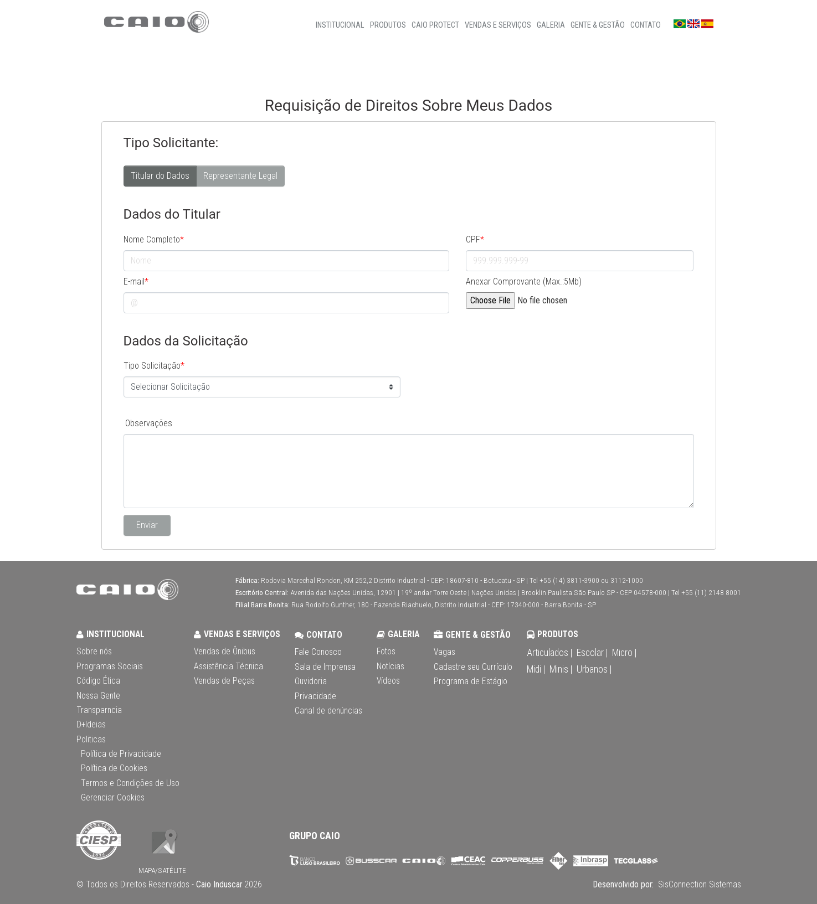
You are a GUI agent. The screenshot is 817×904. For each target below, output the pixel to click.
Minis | (560, 669)
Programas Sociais (109, 666)
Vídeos (388, 681)
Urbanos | (594, 669)
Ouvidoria (311, 681)
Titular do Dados (160, 175)
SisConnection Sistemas (698, 885)
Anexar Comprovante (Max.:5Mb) (524, 281)
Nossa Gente (98, 696)
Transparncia (99, 710)
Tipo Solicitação (154, 365)
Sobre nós (94, 652)
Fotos (386, 652)
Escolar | (592, 652)
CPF (475, 239)
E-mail (136, 281)
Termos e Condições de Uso (130, 783)
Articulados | (549, 652)
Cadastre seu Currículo (473, 667)
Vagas (444, 652)
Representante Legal (240, 175)
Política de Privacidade (121, 754)
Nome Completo (154, 239)
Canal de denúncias (328, 711)
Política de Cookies (114, 768)
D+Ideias (91, 725)
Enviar (147, 525)
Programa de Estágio (470, 681)
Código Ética (98, 681)
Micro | (624, 652)
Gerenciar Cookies (113, 798)
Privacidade (315, 696)
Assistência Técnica (228, 666)
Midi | (536, 669)
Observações (148, 423)
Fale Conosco (318, 652)
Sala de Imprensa (325, 667)
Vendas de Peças (224, 681)
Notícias (390, 666)
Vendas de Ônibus (224, 652)
